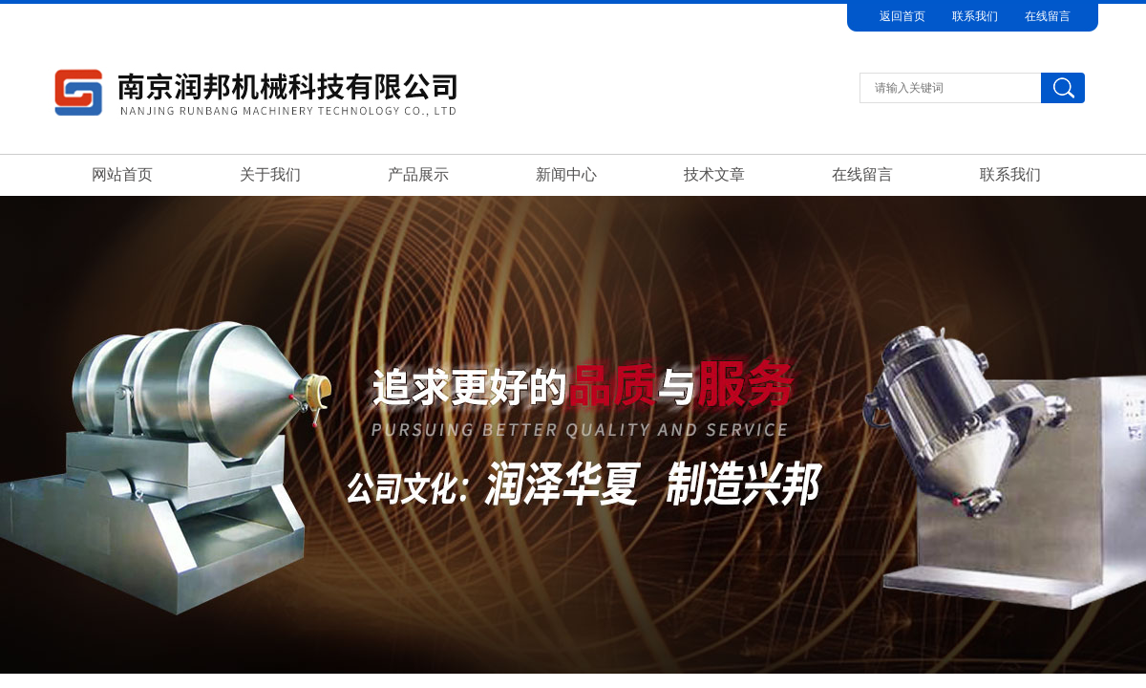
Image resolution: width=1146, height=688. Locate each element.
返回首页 (902, 16)
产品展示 (418, 174)
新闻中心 (566, 174)
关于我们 (270, 174)
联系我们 (975, 16)
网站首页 (122, 174)
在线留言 (1048, 16)
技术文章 (714, 174)
